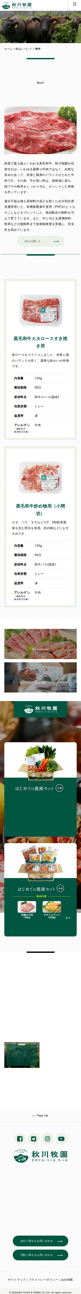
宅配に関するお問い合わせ (36, 1254)
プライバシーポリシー (43, 1279)
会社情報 (67, 1279)
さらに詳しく (32, 241)
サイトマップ (17, 1279)
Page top (42, 1115)
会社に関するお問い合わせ (36, 1240)
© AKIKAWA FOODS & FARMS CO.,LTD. (30, 1292)
